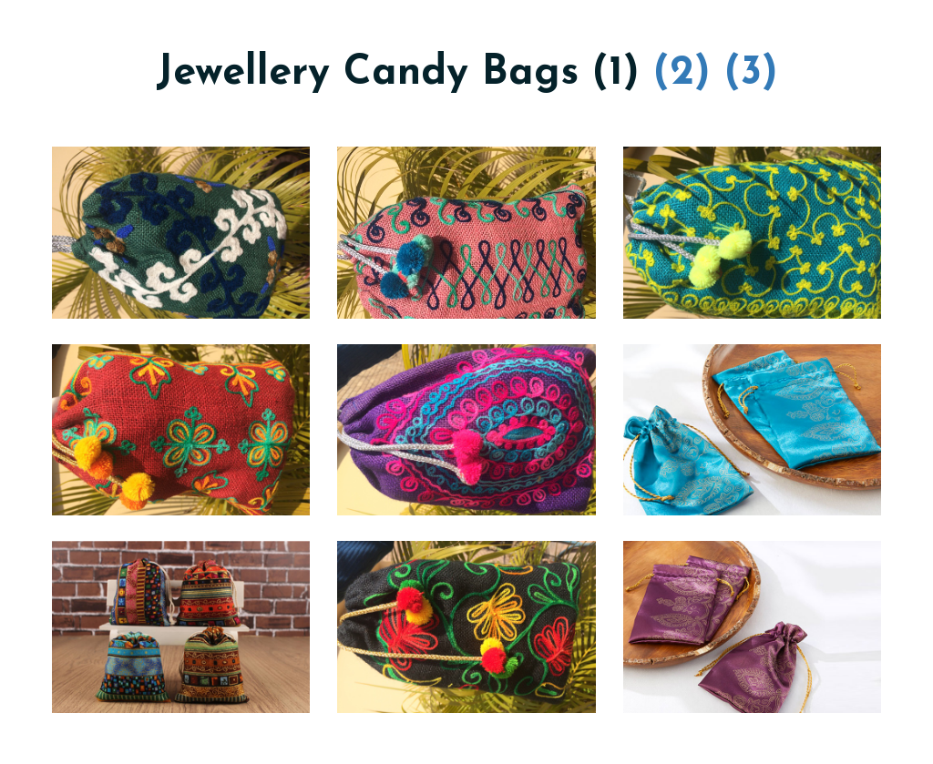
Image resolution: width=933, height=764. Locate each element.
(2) (682, 73)
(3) (751, 73)
